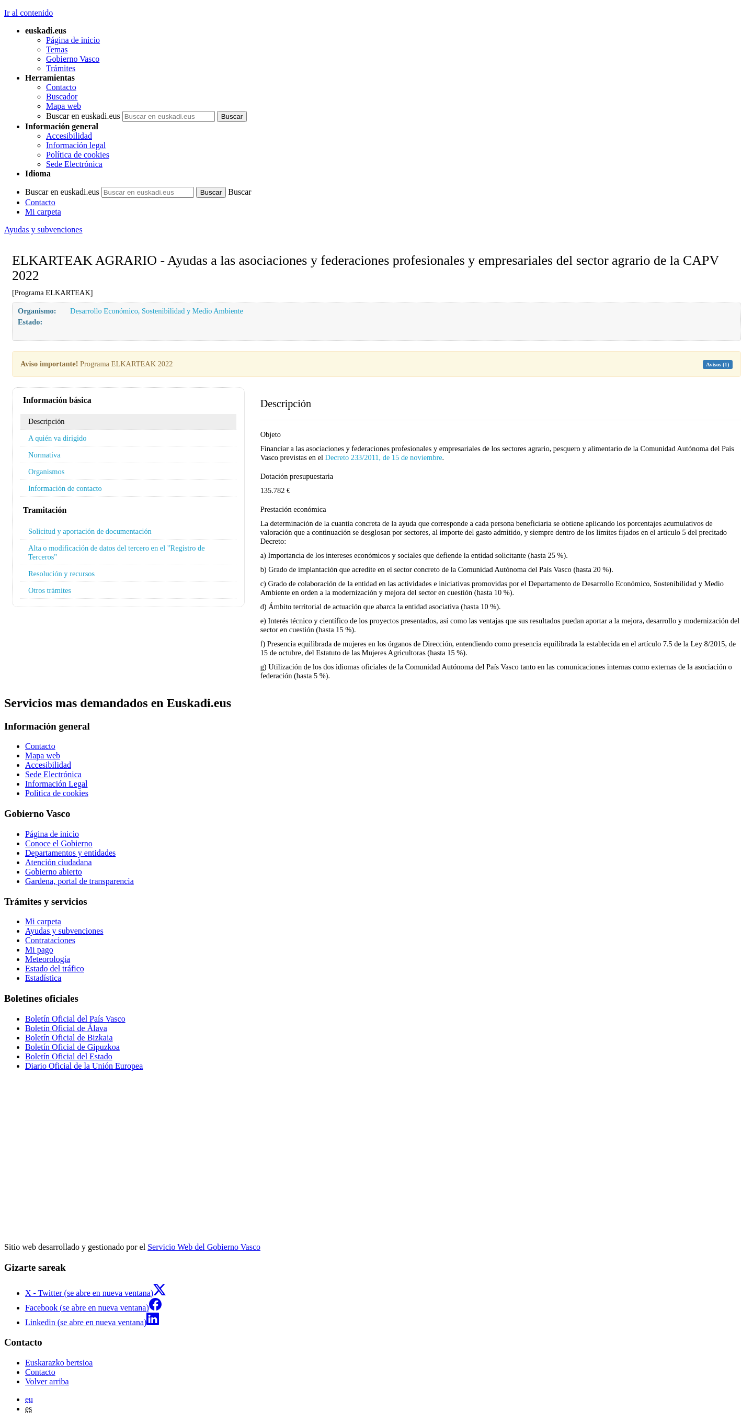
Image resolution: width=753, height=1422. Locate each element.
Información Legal (56, 783)
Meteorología (47, 959)
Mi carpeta (43, 211)
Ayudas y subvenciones (43, 229)
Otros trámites (49, 590)
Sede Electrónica (74, 164)
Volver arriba (47, 1381)
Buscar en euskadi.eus (83, 115)
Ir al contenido (28, 12)
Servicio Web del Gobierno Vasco (203, 1246)
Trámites (60, 68)
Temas (57, 49)
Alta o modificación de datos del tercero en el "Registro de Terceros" (116, 552)
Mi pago (39, 949)
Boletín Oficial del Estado (68, 1056)
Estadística (43, 977)
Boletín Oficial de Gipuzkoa (72, 1047)
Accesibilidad (69, 135)
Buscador (61, 96)
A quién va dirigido (57, 438)
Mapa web (63, 106)
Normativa (44, 455)
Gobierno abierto (53, 871)
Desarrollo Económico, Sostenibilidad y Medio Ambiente (156, 311)
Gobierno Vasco (72, 58)
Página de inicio (73, 40)
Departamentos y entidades (70, 852)
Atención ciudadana (58, 862)
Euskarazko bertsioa (59, 1362)
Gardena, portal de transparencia (79, 881)
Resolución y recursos (61, 573)
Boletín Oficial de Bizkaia (69, 1037)
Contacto (61, 87)
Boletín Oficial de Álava (66, 1028)
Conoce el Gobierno (59, 843)
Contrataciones (50, 940)
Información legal (76, 145)
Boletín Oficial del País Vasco (75, 1018)
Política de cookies (77, 154)
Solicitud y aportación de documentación (90, 531)
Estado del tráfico (54, 968)
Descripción (46, 421)
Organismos (46, 471)
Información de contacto (65, 488)
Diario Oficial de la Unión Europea (84, 1065)
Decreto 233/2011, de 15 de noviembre (383, 457)
